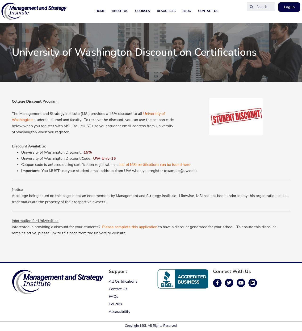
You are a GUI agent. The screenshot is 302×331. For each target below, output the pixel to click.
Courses (142, 11)
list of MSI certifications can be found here (154, 164)
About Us (120, 11)
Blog (187, 11)
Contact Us (208, 11)
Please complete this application (129, 227)
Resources (166, 11)
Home (100, 11)
